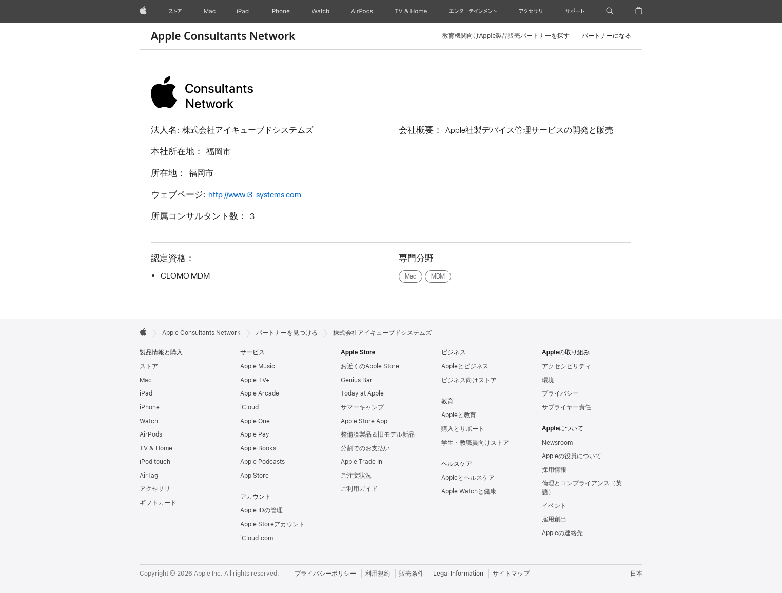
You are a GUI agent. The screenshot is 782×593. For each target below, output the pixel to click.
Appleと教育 (458, 415)
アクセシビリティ (566, 366)
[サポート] (574, 11)
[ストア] (175, 11)
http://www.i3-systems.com (254, 195)
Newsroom (557, 442)
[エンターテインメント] (473, 11)
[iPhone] (280, 11)
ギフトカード (158, 502)
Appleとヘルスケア (468, 477)
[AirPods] (362, 11)
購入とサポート (462, 428)
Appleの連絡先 (562, 533)
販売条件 (411, 573)
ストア (149, 366)
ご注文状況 (356, 475)
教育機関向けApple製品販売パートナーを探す (506, 35)
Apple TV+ (255, 380)
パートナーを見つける (287, 333)
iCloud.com (256, 538)
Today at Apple (362, 393)
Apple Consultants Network (223, 36)
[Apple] (143, 11)
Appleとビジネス (464, 366)
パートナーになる (606, 35)
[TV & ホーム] (411, 11)
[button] (610, 11)
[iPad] (242, 11)
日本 (636, 573)
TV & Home (156, 448)
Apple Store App (364, 421)
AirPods (151, 434)
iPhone (150, 407)
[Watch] (320, 11)
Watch (149, 421)
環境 (548, 380)
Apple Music (257, 366)
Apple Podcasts (262, 461)
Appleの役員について (571, 456)
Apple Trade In (361, 461)
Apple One (255, 421)
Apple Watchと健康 (468, 491)
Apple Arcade (259, 393)
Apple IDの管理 (261, 510)
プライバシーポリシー (325, 573)
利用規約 (377, 573)
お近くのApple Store (370, 366)
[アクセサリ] (530, 11)
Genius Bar (357, 380)
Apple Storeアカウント (272, 524)
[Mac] (210, 11)
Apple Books (258, 448)
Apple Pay (254, 434)
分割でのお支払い (365, 448)
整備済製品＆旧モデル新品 (378, 434)
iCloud (249, 407)
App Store (254, 475)
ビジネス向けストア (469, 380)
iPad (146, 393)
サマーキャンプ (362, 407)
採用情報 (554, 469)
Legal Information (458, 573)
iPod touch (155, 461)
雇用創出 (554, 519)
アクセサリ (155, 488)
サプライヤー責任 (566, 407)
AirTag (149, 475)
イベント (554, 505)
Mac (146, 380)
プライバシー (560, 393)
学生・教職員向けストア (475, 442)
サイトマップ (511, 573)
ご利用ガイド (359, 488)
